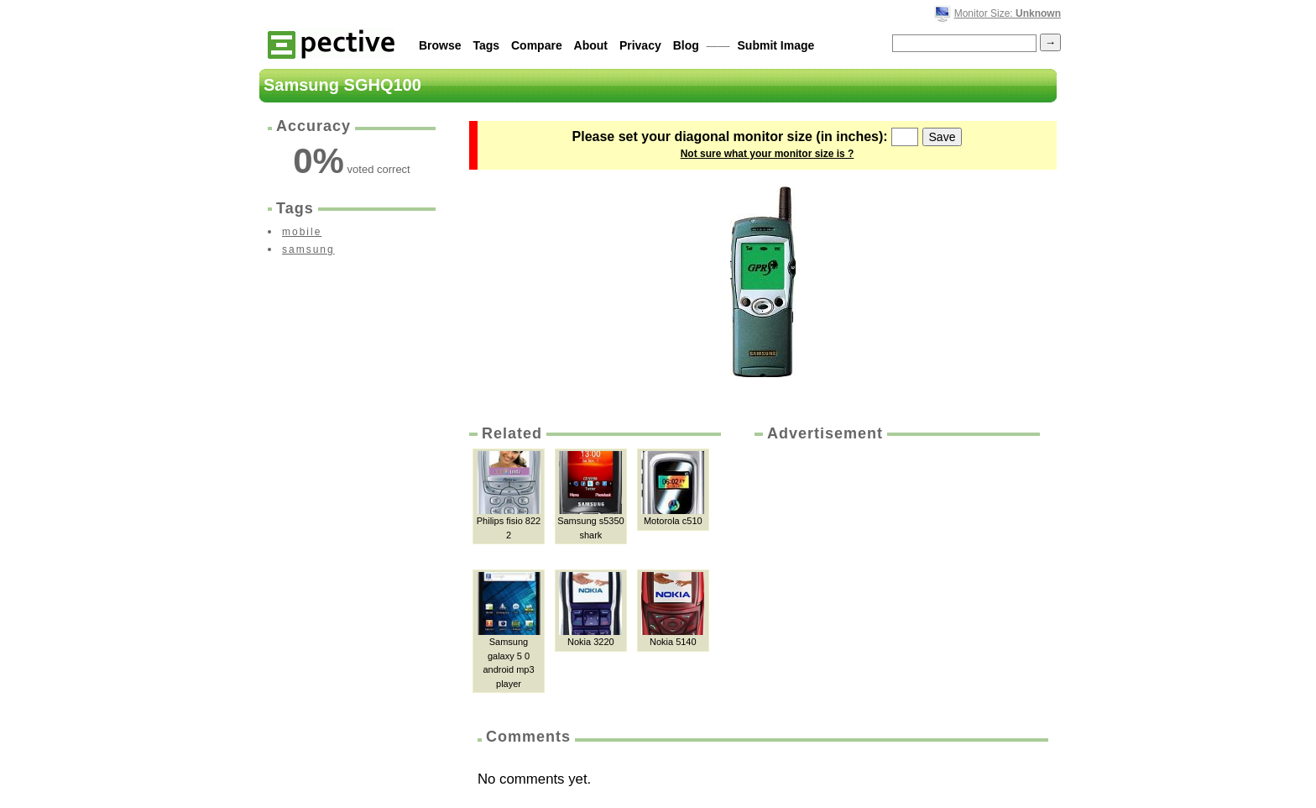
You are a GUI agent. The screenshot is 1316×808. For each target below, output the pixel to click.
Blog (686, 45)
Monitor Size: (1007, 13)
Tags (486, 45)
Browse (440, 45)
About (591, 45)
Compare (536, 45)
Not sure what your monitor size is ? (767, 154)
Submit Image (776, 45)
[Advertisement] (896, 570)
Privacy (640, 45)
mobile (301, 232)
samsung (308, 249)
